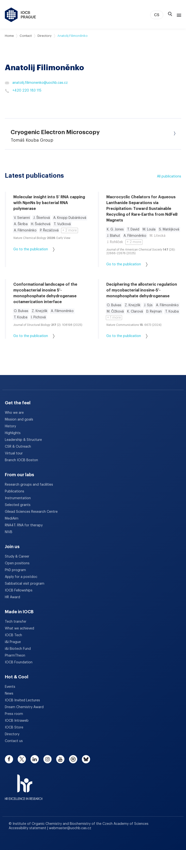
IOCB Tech (13, 635)
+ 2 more (69, 230)
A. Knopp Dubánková (69, 218)
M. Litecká (157, 235)
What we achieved (19, 628)
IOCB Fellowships (18, 590)
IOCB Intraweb (17, 720)
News (9, 693)
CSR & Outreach (18, 446)
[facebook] (9, 759)
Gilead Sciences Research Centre (31, 511)
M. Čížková (115, 311)
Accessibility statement (28, 828)
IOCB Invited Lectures (22, 700)
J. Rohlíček (115, 242)
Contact (26, 35)
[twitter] (22, 759)
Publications (14, 491)
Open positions (17, 563)
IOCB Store (14, 727)
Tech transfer (15, 621)
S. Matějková (169, 229)
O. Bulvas (21, 311)
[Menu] (178, 14)
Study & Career (17, 556)
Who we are (14, 412)
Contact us (14, 741)
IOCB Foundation (18, 662)
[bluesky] (86, 759)
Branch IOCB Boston (21, 460)
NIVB (8, 532)
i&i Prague (13, 642)
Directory (45, 35)
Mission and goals (19, 419)
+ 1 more (114, 317)
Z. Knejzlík (39, 311)
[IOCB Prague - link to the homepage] (20, 15)
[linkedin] (35, 759)
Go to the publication (33, 249)
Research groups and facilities (29, 484)
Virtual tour (14, 453)
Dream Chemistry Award (24, 707)
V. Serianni (22, 218)
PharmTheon (15, 655)
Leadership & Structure (23, 440)
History (10, 426)
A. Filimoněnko (25, 230)
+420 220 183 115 (23, 91)
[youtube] (60, 759)
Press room (14, 714)
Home (9, 35)
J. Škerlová (41, 218)
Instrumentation (18, 498)
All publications (169, 176)
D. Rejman (154, 311)
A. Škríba (21, 224)
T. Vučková (62, 224)
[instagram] (47, 759)
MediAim (11, 518)
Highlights (13, 433)
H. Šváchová (40, 224)
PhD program (15, 570)
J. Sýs (148, 305)
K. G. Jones (115, 229)
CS (156, 15)
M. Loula (149, 229)
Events (10, 687)
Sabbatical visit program (24, 583)
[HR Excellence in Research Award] (23, 784)
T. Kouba (20, 317)
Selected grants (18, 505)
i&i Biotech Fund (18, 649)
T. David (133, 229)
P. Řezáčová (49, 230)
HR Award (12, 597)
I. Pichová (38, 317)
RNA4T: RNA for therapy (24, 525)
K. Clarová (135, 311)
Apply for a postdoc (21, 577)
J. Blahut (113, 235)
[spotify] (73, 759)
